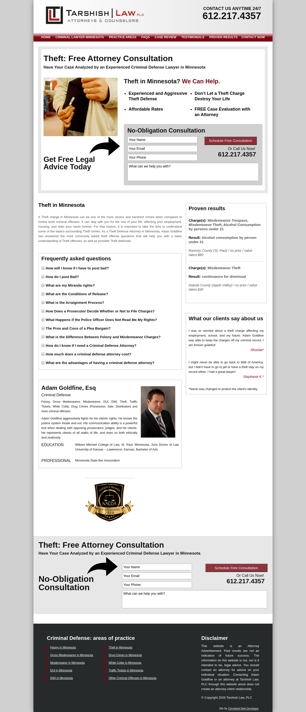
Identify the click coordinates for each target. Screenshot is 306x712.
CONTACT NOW (253, 37)
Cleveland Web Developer (243, 708)
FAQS (145, 37)
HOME (45, 37)
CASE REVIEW (165, 37)
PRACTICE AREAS (122, 37)
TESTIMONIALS (192, 37)
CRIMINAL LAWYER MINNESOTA (79, 37)
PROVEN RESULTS (223, 37)
